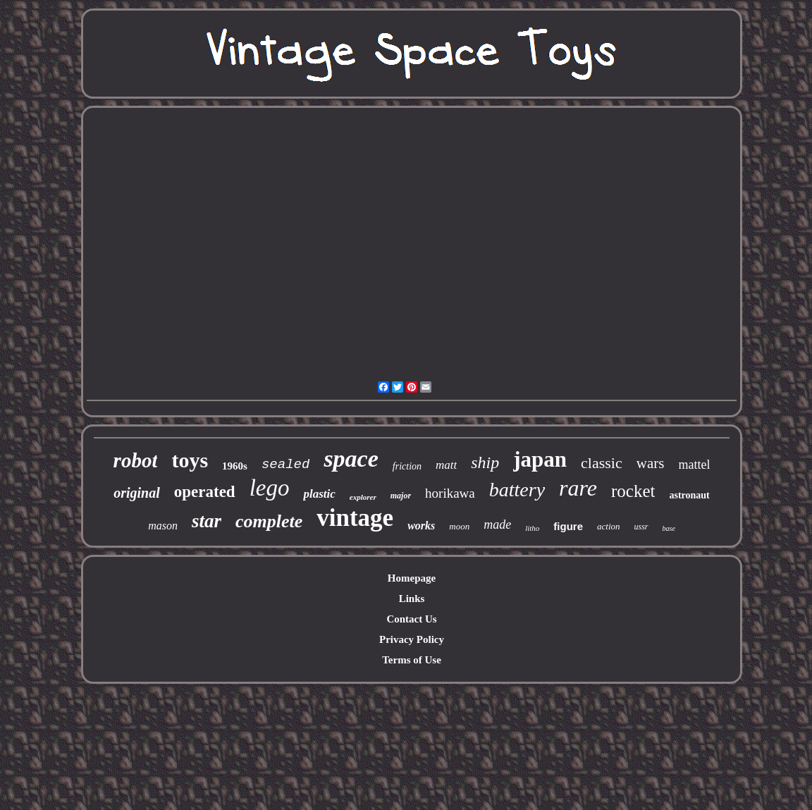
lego (270, 488)
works (421, 526)
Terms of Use (411, 659)
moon (459, 526)
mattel (694, 465)
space (351, 459)
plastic (319, 494)
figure (568, 526)
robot (135, 460)
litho (532, 528)
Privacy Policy (411, 639)
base (669, 528)
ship (485, 462)
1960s (234, 466)
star (206, 521)
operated (204, 492)
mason (163, 526)
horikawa (450, 493)
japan (540, 459)
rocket (633, 491)
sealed (285, 464)
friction (407, 466)
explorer (363, 497)
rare (578, 488)
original (136, 493)
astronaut (689, 495)
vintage (354, 518)
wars (650, 463)
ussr (641, 527)
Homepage (412, 578)
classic (601, 463)
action (608, 526)
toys (189, 460)
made (497, 524)
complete (268, 521)
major (400, 496)
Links (412, 598)
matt (446, 465)
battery (517, 490)
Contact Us (411, 619)
